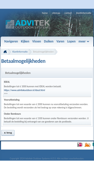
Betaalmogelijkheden (43, 51)
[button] (8, 133)
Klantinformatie (20, 51)
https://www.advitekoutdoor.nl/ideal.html (24, 90)
